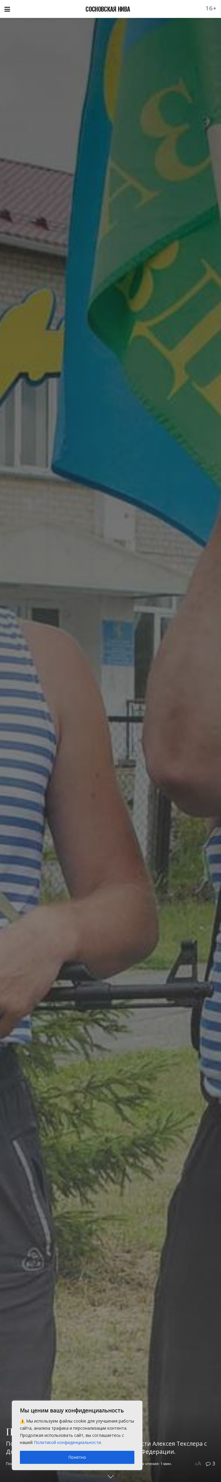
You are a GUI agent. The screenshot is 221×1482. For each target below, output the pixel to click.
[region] (77, 1435)
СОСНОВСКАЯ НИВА (107, 9)
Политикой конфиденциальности (67, 1442)
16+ (211, 8)
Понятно (77, 1457)
